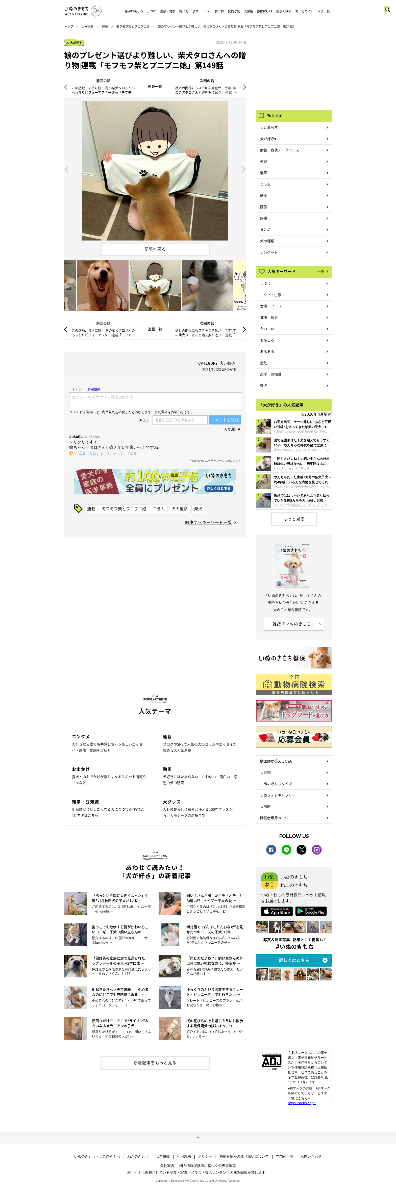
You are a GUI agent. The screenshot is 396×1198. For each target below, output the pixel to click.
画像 (263, 206)
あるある (267, 351)
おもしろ (267, 339)
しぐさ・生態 (270, 294)
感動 (263, 362)
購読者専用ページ (274, 817)
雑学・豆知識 (270, 374)
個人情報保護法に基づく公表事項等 (207, 1165)
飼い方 (183, 11)
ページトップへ (198, 1137)
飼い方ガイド (304, 11)
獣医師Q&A (264, 11)
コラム (159, 508)
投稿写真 (234, 11)
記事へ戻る (155, 249)
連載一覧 (155, 86)
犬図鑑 (248, 11)
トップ (68, 26)
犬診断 (265, 806)
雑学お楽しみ (134, 11)
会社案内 (167, 1165)
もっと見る (294, 519)
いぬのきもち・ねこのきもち (97, 1156)
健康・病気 (269, 317)
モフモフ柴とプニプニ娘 (133, 26)
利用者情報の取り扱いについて (244, 1156)
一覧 (320, 271)
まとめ (265, 229)
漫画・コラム (201, 11)
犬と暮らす (269, 127)
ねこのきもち (137, 1156)
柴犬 (198, 508)
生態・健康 (167, 11)
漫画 (263, 172)
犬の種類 (179, 508)
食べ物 (219, 11)
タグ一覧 (324, 11)
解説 (263, 218)
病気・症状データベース (279, 149)
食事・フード (270, 305)
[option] (155, 169)
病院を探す (283, 11)
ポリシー (205, 1156)
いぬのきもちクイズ (276, 783)
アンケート (269, 252)
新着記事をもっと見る (155, 1062)
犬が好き (88, 26)
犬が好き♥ (268, 138)
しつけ (151, 11)
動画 (263, 195)
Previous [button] (66, 169)
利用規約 (184, 1156)
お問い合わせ (311, 1156)
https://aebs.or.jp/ (302, 1103)
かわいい (267, 328)
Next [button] (243, 169)
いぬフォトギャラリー (277, 794)
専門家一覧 (284, 1156)
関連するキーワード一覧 (208, 522)
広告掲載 (163, 1156)
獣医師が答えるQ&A (276, 760)
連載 (105, 26)
